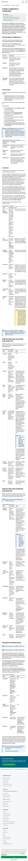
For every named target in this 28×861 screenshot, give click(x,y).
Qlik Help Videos (6, 777)
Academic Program (7, 837)
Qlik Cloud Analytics (7, 801)
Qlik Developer (6, 779)
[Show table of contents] (2, 5)
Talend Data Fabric (7, 796)
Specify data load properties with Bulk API (11, 18)
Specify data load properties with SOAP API (11, 17)
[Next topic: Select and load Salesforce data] (20, 769)
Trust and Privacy (6, 815)
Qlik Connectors (7, 5)
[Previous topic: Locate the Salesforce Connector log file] (7, 769)
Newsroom (5, 842)
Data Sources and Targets (8, 823)
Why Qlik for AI (6, 818)
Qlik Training (5, 781)
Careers (4, 840)
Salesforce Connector (15, 5)
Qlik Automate (6, 806)
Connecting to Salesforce (8, 15)
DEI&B (4, 835)
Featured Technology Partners (9, 821)
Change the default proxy (8, 20)
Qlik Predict (5, 804)
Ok (14, 857)
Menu (26, 2)
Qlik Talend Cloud (6, 795)
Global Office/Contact (7, 843)
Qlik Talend (5, 793)
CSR (4, 833)
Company (5, 830)
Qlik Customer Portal (7, 784)
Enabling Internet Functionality (11, 751)
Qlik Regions (5, 825)
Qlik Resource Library (7, 786)
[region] (14, 854)
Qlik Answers (5, 803)
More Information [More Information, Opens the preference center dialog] (14, 859)
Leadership (5, 832)
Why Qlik (4, 811)
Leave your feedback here (9, 764)
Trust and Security (6, 813)
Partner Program (6, 838)
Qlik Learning (5, 782)
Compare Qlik (5, 820)
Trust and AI (5, 816)
